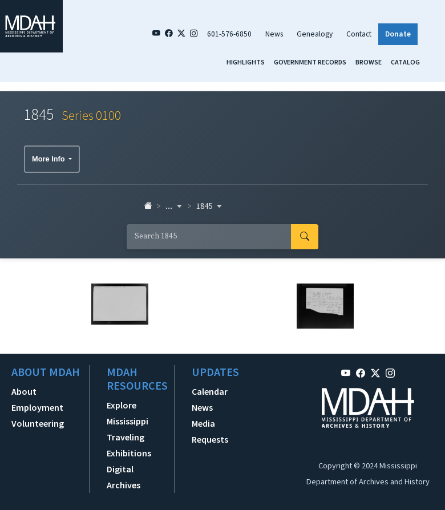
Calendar (210, 391)
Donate (398, 34)
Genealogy (315, 34)
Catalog (405, 62)
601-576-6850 (229, 34)
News (274, 34)
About (24, 391)
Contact (358, 34)
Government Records (310, 62)
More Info (49, 159)
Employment (37, 407)
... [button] (174, 206)
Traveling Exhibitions (129, 445)
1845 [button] (209, 206)
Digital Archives (123, 477)
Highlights (245, 62)
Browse (368, 62)
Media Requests (210, 431)
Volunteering (37, 423)
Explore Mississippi (127, 413)
